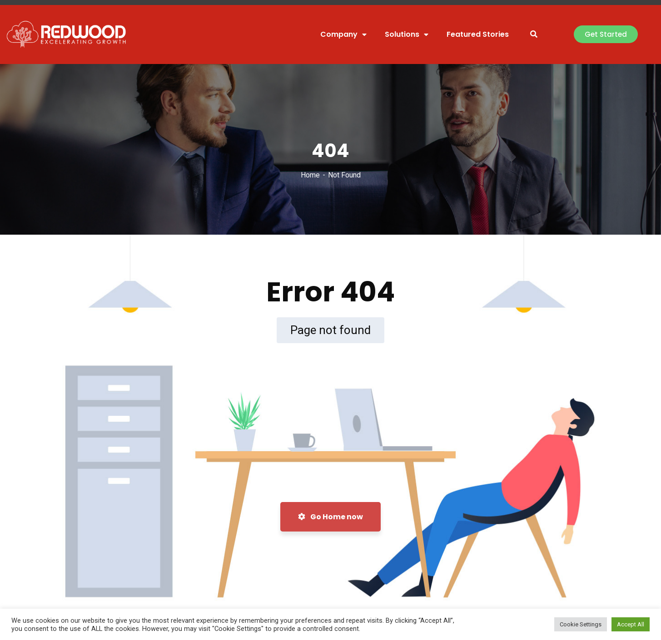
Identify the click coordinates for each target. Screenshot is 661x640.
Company (343, 34)
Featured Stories (478, 34)
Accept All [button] (630, 624)
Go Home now (330, 517)
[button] (606, 34)
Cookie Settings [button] (580, 624)
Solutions (406, 34)
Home (310, 175)
